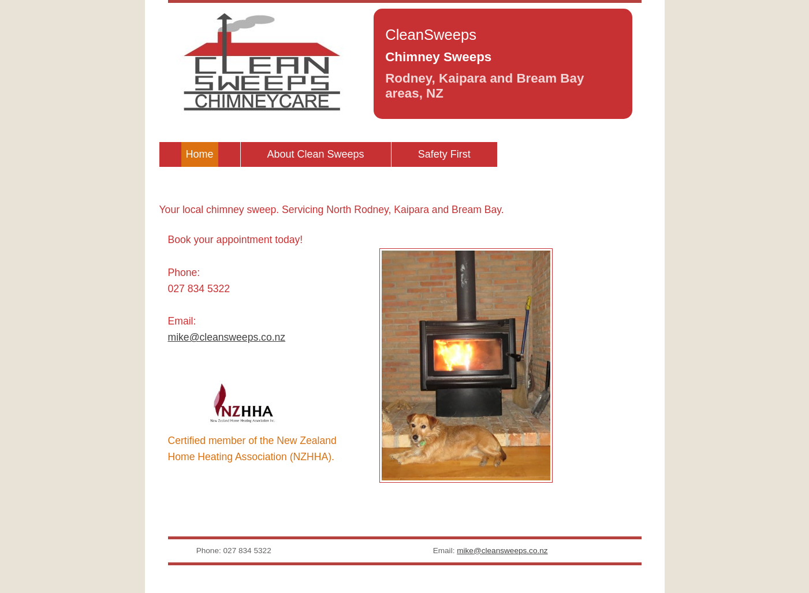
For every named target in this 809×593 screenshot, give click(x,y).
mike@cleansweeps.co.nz (227, 337)
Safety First (444, 154)
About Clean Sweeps (315, 154)
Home (200, 154)
